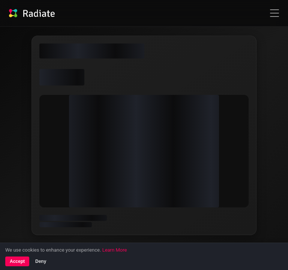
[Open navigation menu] (274, 13)
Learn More (114, 250)
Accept (17, 261)
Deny (40, 261)
